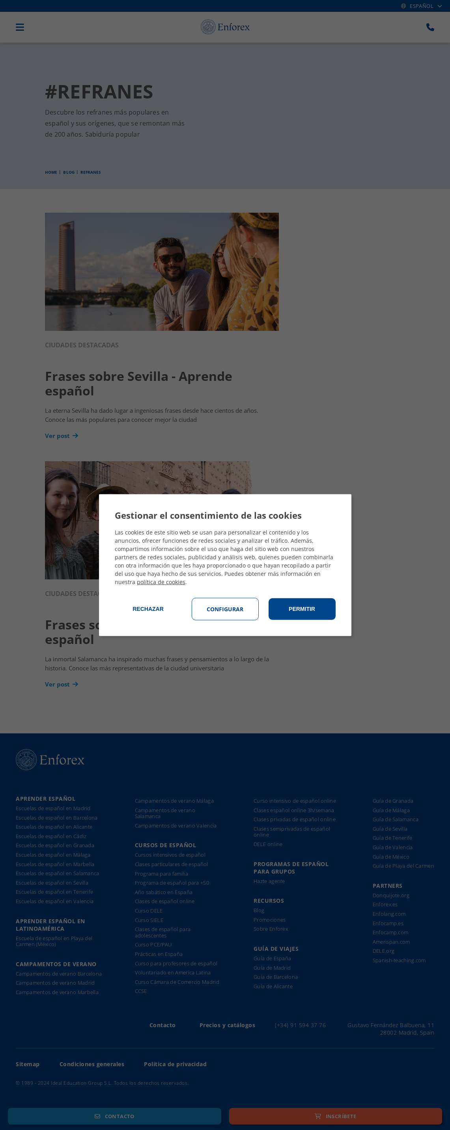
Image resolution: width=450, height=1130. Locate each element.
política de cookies (161, 582)
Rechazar (148, 609)
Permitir (302, 609)
